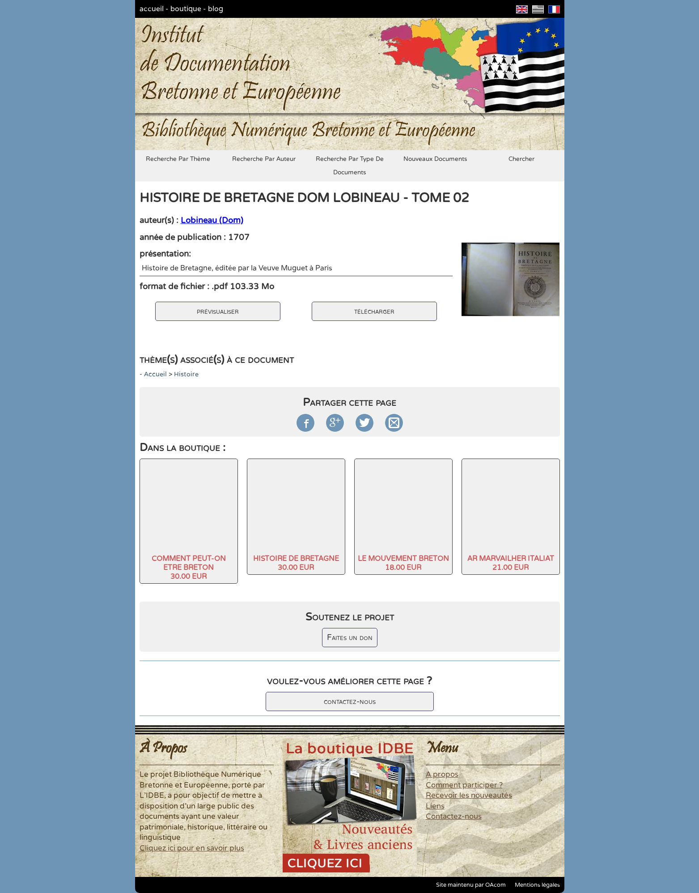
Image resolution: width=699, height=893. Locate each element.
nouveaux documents (435, 159)
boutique (185, 8)
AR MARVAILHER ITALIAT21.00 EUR (510, 563)
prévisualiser (218, 311)
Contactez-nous (454, 816)
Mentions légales (537, 885)
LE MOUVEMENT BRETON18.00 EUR (403, 563)
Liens (435, 806)
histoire (186, 374)
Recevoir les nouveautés (469, 795)
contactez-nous (350, 701)
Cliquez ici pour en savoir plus (192, 848)
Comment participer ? (464, 785)
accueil (152, 8)
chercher (521, 159)
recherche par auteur (264, 159)
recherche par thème (178, 159)
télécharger (374, 311)
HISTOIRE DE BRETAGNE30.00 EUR (296, 563)
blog (215, 8)
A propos (442, 774)
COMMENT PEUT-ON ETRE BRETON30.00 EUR (189, 567)
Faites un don (350, 637)
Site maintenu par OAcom (471, 885)
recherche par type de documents (350, 166)
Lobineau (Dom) (212, 220)
